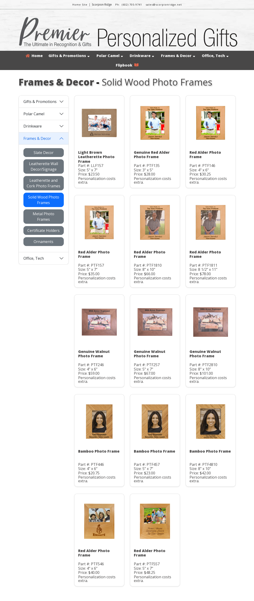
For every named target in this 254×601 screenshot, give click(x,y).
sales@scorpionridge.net (164, 4)
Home (34, 55)
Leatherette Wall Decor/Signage (43, 166)
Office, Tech (215, 55)
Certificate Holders (43, 230)
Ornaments (43, 241)
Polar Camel (109, 55)
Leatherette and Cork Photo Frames (43, 183)
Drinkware (142, 55)
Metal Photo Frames (43, 216)
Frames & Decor (178, 55)
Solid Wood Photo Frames (43, 200)
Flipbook (127, 65)
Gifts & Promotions (69, 55)
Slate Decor (44, 152)
